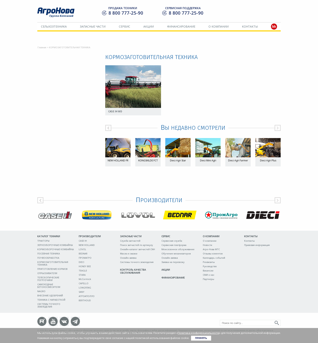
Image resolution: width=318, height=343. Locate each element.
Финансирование (181, 26)
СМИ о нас (208, 274)
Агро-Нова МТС (211, 249)
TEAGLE (83, 270)
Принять (201, 338)
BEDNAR (83, 253)
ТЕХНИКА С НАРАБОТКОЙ (51, 299)
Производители (90, 236)
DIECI (81, 262)
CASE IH (83, 240)
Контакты (250, 26)
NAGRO (41, 291)
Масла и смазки (128, 253)
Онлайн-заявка (128, 257)
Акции (148, 26)
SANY (81, 291)
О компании (218, 26)
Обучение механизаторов (176, 253)
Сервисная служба (171, 240)
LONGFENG (85, 287)
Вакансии (208, 270)
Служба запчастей (130, 240)
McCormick (85, 279)
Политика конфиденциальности (198, 333)
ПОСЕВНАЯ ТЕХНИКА (48, 253)
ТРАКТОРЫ (43, 240)
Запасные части (92, 26)
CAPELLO (83, 283)
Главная (42, 47)
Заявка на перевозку (173, 262)
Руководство (210, 266)
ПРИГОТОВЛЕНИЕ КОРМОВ (52, 269)
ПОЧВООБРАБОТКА (48, 257)
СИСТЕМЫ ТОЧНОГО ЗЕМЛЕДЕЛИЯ (48, 305)
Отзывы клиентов (212, 253)
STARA (82, 274)
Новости (207, 245)
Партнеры (208, 279)
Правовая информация (257, 245)
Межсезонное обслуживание (177, 249)
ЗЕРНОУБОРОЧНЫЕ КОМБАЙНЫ (55, 245)
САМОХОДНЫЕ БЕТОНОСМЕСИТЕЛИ (48, 285)
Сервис (124, 26)
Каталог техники (48, 236)
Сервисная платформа (173, 245)
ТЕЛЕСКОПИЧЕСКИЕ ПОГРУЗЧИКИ (48, 278)
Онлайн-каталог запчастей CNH (137, 249)
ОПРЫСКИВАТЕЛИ (47, 273)
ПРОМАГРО (85, 257)
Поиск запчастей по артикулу (136, 245)
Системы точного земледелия (137, 262)
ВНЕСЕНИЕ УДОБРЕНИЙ (50, 295)
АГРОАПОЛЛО (87, 296)
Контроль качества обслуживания (133, 271)
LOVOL (82, 249)
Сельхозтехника (54, 26)
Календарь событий (214, 257)
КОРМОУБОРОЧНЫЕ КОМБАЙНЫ (55, 249)
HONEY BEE (85, 266)
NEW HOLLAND (87, 245)
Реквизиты (209, 262)
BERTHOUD (85, 300)
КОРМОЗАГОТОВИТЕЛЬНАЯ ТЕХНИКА (52, 263)
